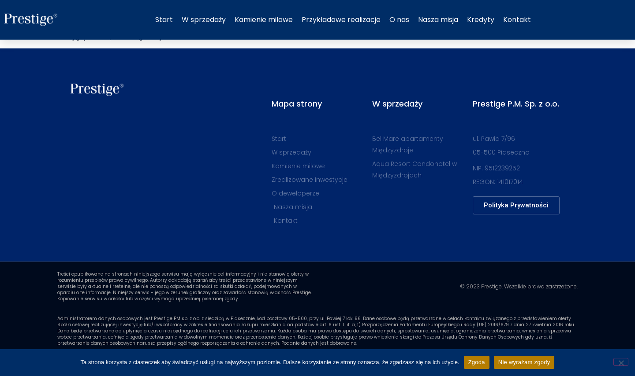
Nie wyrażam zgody (524, 362)
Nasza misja (438, 20)
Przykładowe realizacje (341, 20)
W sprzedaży (204, 20)
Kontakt (517, 20)
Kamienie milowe (264, 20)
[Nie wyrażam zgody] (620, 362)
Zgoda (476, 362)
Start (164, 20)
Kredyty (480, 20)
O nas (399, 20)
